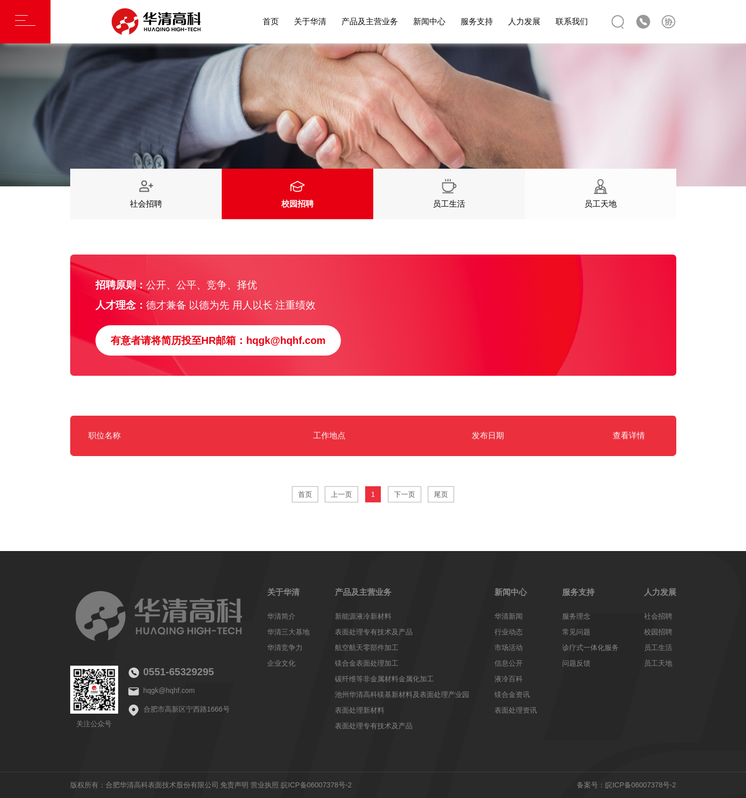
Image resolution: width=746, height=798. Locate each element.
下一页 (404, 498)
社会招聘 (658, 616)
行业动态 (508, 632)
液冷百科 (508, 679)
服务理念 (576, 616)
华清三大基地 (288, 632)
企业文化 (281, 663)
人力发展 (524, 21)
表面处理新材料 (359, 710)
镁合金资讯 (512, 694)
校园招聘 (658, 632)
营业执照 (265, 785)
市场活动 (508, 647)
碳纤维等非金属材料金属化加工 (384, 679)
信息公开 (508, 663)
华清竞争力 (285, 647)
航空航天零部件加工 (367, 647)
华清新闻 (508, 616)
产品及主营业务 (369, 21)
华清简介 (281, 616)
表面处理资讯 (515, 710)
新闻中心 (429, 21)
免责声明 (234, 785)
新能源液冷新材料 (363, 616)
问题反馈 (576, 663)
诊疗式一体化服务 (590, 647)
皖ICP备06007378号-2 (316, 785)
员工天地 (658, 663)
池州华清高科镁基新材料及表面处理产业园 (402, 694)
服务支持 (477, 21)
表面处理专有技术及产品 (374, 632)
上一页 (341, 498)
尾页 (441, 498)
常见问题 (576, 632)
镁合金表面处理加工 (367, 663)
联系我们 (572, 21)
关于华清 (310, 21)
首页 (271, 21)
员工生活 (658, 647)
